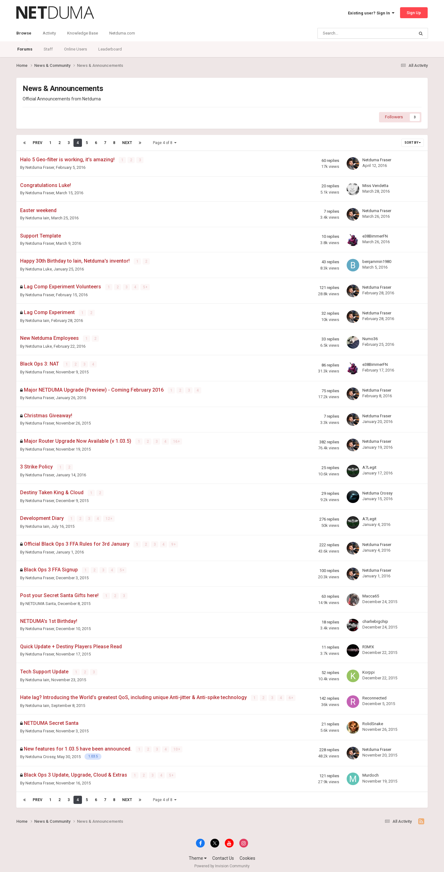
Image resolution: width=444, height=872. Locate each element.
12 (109, 517)
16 (176, 440)
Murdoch (370, 772)
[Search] (350, 33)
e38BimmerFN (375, 235)
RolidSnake (372, 721)
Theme (198, 855)
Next (127, 143)
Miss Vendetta (375, 185)
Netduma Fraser (39, 167)
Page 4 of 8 (164, 143)
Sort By (412, 142)
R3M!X (368, 644)
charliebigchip (375, 619)
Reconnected (374, 695)
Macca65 (370, 593)
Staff (48, 49)
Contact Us (223, 855)
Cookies (247, 855)
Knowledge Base (82, 33)
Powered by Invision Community (222, 863)
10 (177, 746)
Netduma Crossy (377, 491)
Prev (37, 143)
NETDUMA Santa (40, 601)
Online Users (75, 49)
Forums (24, 49)
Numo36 (370, 338)
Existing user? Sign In (371, 13)
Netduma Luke (38, 268)
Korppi (368, 669)
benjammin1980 (376, 261)
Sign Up (414, 12)
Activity (49, 33)
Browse (23, 36)
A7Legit (369, 465)
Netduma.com (122, 33)
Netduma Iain (37, 218)
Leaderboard (110, 49)
